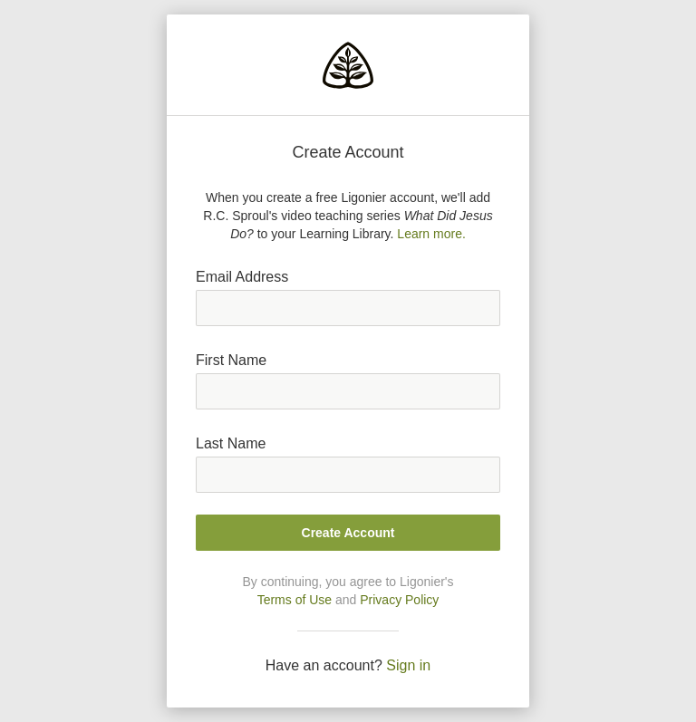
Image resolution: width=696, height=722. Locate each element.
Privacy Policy (399, 599)
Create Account (348, 532)
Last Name (231, 443)
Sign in (408, 665)
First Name (231, 360)
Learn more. (431, 233)
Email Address (242, 276)
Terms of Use (294, 599)
